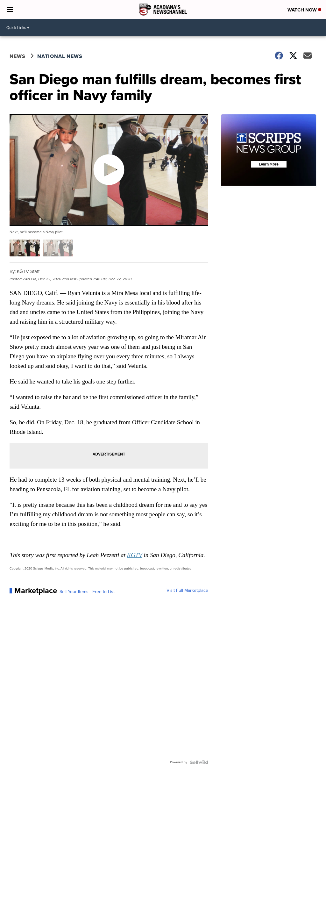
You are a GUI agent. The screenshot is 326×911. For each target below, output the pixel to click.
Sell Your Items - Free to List (87, 592)
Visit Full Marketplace (187, 590)
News (17, 56)
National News (59, 56)
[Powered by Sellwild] (199, 762)
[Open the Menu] (10, 9)
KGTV (134, 555)
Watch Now (304, 9)
